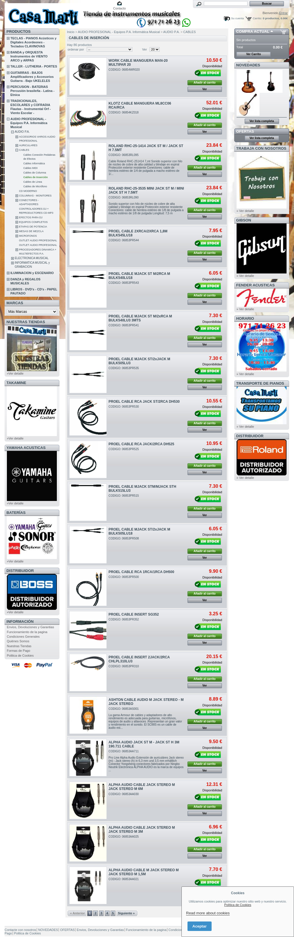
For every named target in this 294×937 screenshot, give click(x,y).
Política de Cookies (237, 905)
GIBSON (243, 220)
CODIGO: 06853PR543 (124, 282)
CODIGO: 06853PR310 (124, 666)
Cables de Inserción (35, 177)
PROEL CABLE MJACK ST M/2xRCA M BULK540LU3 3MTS (140, 318)
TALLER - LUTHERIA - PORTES (33, 66)
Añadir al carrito (205, 82)
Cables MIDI (30, 168)
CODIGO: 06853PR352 (124, 619)
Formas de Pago (18, 650)
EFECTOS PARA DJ (30, 217)
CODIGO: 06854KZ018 (124, 112)
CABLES (24, 150)
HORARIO (245, 318)
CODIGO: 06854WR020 (124, 69)
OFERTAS (245, 131)
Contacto (119, 8)
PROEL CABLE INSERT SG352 (134, 614)
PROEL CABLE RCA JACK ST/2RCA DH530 (144, 402)
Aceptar (199, 926)
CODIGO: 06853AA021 (124, 879)
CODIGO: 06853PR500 (124, 577)
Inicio (71, 32)
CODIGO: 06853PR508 (124, 538)
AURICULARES (28, 145)
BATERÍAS (16, 512)
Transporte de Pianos (260, 383)
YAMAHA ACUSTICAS (26, 448)
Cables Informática (34, 163)
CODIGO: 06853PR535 (124, 368)
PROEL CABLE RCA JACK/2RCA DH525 (141, 444)
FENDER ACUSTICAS (255, 285)
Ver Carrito (253, 54)
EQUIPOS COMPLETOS (33, 222)
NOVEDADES (248, 65)
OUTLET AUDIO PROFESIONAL (38, 240)
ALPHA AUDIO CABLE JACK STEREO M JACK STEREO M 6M (142, 787)
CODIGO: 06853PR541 (124, 325)
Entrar (283, 13)
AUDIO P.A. (22, 131)
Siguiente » (126, 913)
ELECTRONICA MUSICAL (32, 258)
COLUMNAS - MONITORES (35, 195)
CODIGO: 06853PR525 (124, 449)
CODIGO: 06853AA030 (124, 794)
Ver (144, 49)
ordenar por (76, 49)
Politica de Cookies (20, 655)
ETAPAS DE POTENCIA (33, 226)
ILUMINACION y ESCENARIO (32, 273)
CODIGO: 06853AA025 (124, 836)
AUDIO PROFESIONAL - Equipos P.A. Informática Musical (28, 123)
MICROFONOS (28, 235)
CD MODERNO (28, 191)
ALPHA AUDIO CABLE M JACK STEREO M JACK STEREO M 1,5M (144, 872)
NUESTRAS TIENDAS (26, 322)
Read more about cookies (208, 913)
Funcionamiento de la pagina (27, 632)
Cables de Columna (34, 172)
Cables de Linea (32, 181)
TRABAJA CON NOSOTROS (261, 148)
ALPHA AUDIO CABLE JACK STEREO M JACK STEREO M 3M (142, 830)
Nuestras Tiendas (19, 646)
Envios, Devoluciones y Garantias (30, 627)
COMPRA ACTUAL (252, 31)
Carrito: (257, 18)
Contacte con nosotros (20, 930)
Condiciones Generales (23, 636)
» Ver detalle (245, 211)
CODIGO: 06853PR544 (124, 240)
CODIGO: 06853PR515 (124, 495)
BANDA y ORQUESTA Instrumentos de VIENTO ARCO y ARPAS (28, 56)
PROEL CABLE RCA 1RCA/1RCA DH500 (141, 572)
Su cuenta (237, 18)
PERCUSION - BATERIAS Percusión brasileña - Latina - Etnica (32, 91)
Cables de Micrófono (35, 186)
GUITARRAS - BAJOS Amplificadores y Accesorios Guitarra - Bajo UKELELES (32, 76)
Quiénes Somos (18, 641)
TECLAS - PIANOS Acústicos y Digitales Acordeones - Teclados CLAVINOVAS (33, 42)
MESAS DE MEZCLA (31, 231)
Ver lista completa (261, 121)
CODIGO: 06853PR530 (124, 406)
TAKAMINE (16, 383)
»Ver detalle (15, 373)
